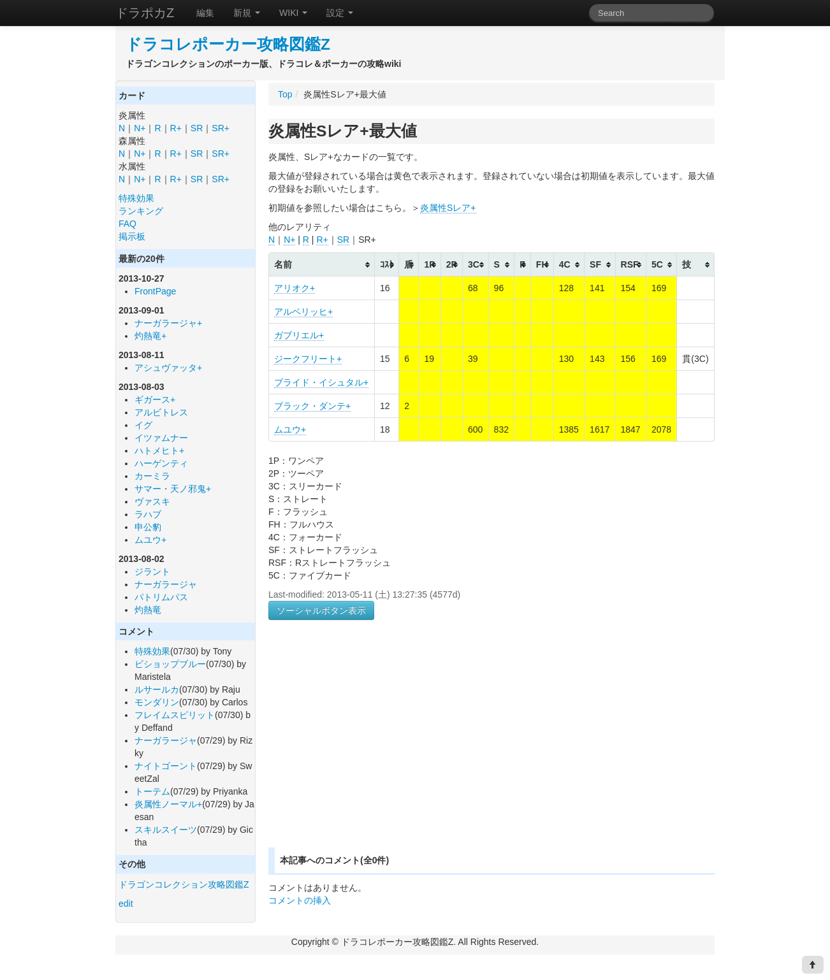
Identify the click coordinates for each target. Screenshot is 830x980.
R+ (176, 128)
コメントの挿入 (299, 900)
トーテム (152, 791)
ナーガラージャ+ (168, 323)
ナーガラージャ (166, 584)
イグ (143, 425)
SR (197, 128)
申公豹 (148, 527)
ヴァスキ (152, 501)
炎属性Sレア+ (448, 208)
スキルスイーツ (166, 830)
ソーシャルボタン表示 (321, 610)
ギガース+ (155, 399)
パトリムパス (161, 597)
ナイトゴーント (166, 766)
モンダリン (157, 702)
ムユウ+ (150, 540)
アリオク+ (294, 288)
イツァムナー (161, 438)
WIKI (293, 13)
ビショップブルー (170, 664)
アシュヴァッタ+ (168, 368)
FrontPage (155, 291)
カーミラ (152, 476)
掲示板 (132, 236)
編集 (205, 13)
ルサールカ (157, 689)
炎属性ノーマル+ (168, 804)
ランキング (141, 211)
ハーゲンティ (161, 463)
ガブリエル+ (299, 335)
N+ (139, 128)
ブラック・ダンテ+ (312, 406)
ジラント (152, 571)
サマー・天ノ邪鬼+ (173, 489)
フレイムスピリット (175, 715)
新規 (246, 13)
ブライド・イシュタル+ (321, 382)
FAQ (127, 224)
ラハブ (148, 514)
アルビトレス (161, 412)
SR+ (220, 128)
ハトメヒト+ (159, 450)
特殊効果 (136, 198)
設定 (339, 13)
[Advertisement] (375, 748)
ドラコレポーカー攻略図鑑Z (228, 44)
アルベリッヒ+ (303, 311)
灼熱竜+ (150, 336)
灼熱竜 (148, 610)
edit (126, 903)
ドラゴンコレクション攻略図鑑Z (184, 884)
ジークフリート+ (308, 359)
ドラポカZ (144, 13)
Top (285, 94)
